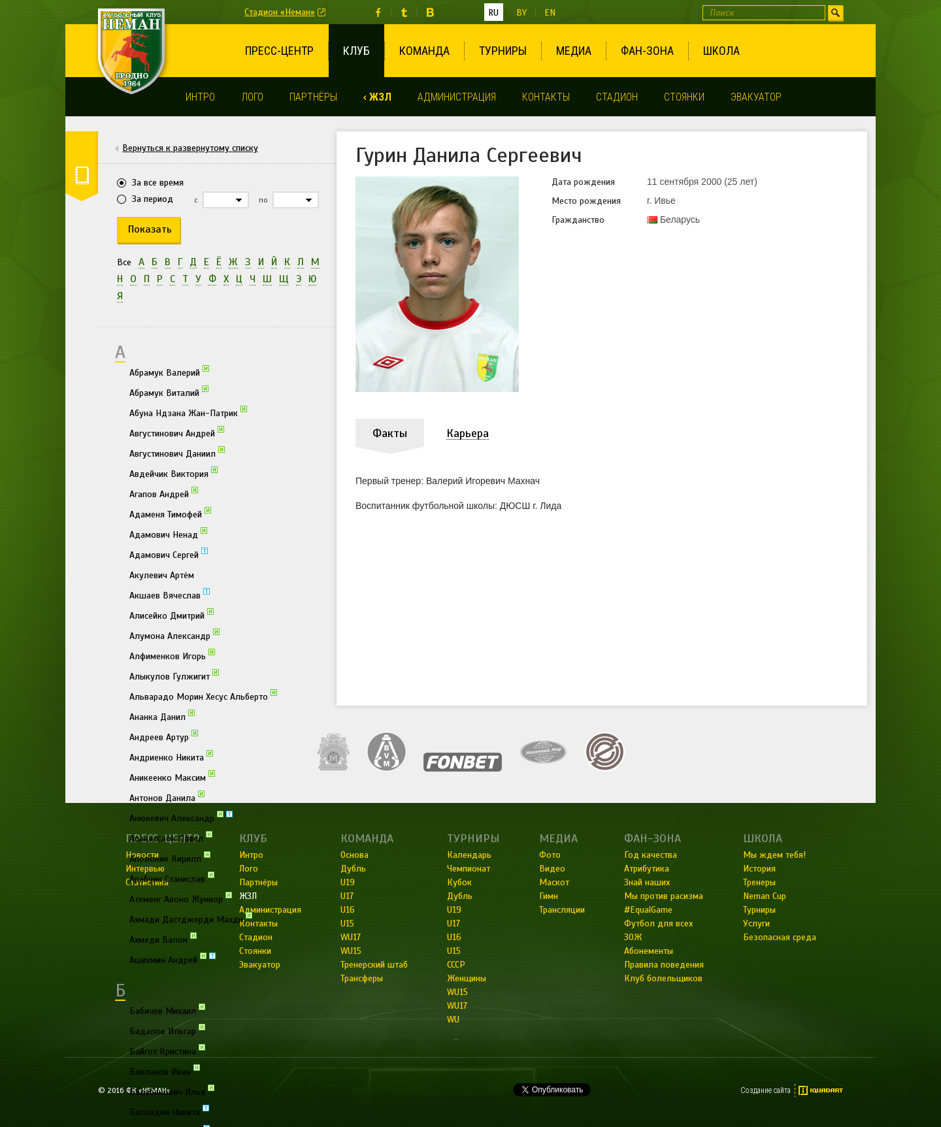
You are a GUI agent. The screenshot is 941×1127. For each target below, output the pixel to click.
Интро (200, 97)
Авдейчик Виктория (173, 473)
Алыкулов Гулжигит (174, 675)
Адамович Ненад (168, 533)
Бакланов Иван (164, 1070)
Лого (252, 97)
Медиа (573, 50)
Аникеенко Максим (172, 776)
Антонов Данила (167, 797)
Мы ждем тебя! (774, 854)
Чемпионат (468, 868)
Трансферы (361, 978)
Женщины (466, 978)
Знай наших (647, 882)
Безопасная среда (779, 937)
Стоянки (684, 97)
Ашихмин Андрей (172, 959)
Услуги (756, 923)
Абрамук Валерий (169, 371)
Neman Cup (764, 896)
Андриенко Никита (171, 756)
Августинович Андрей (176, 432)
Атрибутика (646, 868)
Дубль (353, 868)
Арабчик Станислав (171, 878)
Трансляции (562, 909)
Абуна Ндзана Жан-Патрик (188, 412)
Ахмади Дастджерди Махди (190, 918)
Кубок (459, 882)
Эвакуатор (756, 97)
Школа (721, 50)
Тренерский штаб (374, 964)
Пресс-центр (279, 50)
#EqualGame (648, 909)
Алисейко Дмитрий (171, 614)
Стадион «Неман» (279, 12)
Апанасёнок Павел (170, 837)
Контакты (546, 97)
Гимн (548, 896)
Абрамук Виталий (168, 392)
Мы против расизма (663, 896)
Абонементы (648, 950)
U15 (347, 923)
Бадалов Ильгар (167, 1030)
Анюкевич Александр (181, 817)
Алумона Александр (174, 635)
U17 (347, 896)
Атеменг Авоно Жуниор (180, 898)
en (549, 12)
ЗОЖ (633, 937)
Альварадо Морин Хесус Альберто (203, 695)
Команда (424, 50)
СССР (456, 964)
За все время (158, 182)
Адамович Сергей (168, 554)
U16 (347, 909)
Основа (354, 854)
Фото (550, 854)
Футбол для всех (658, 923)
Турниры (503, 50)
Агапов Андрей (163, 493)
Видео (552, 868)
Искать (835, 12)
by (521, 12)
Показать (150, 229)
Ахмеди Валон (163, 938)
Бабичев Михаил (167, 1010)
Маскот (554, 882)
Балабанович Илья (171, 1091)
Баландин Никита (169, 1111)
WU (453, 1019)
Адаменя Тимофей (170, 513)
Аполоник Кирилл (169, 857)
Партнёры (313, 97)
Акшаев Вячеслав (169, 594)
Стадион (617, 97)
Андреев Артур (163, 736)
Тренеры (759, 882)
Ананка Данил (162, 716)
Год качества (650, 854)
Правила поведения (664, 964)
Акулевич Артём (161, 575)
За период (152, 198)
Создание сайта (765, 1090)
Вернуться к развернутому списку (190, 148)
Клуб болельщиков (663, 978)
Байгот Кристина (167, 1050)
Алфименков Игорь (172, 655)
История (759, 868)
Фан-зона (647, 50)
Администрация (457, 97)
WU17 (350, 937)
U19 (347, 882)
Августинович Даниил (177, 452)
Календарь (469, 854)
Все (124, 262)
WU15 (350, 950)
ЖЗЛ (380, 97)
